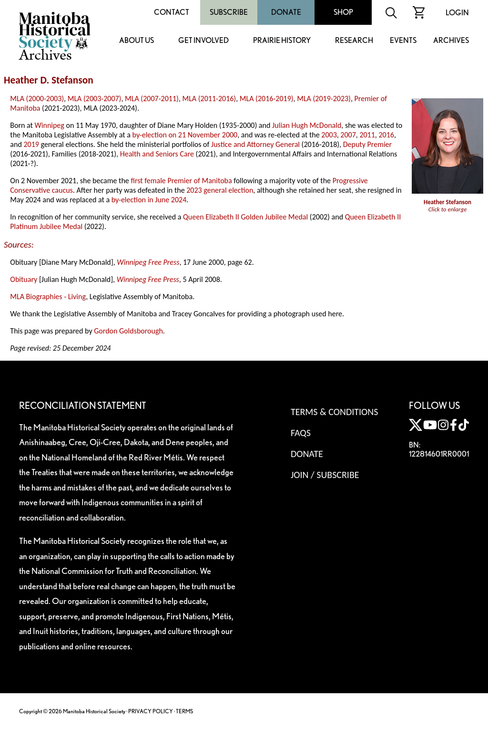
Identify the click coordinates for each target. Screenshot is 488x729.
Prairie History (282, 41)
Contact (171, 12)
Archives (451, 41)
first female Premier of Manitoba (181, 180)
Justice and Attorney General (255, 144)
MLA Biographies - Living (48, 296)
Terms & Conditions (334, 411)
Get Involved (203, 41)
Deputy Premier (367, 144)
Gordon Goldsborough (128, 330)
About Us (136, 41)
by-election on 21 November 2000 (185, 134)
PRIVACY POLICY (150, 711)
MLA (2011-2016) (209, 98)
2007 (348, 134)
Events (403, 41)
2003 (328, 134)
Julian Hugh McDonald (306, 125)
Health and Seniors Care (157, 153)
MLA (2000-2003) (37, 98)
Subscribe (229, 12)
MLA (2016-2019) (267, 98)
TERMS (184, 711)
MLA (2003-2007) (95, 98)
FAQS (301, 432)
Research (354, 41)
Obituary (23, 279)
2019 (31, 144)
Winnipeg (49, 125)
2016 (386, 134)
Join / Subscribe (325, 474)
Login (457, 12)
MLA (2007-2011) (152, 98)
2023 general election (219, 190)
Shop (343, 12)
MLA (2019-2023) (324, 98)
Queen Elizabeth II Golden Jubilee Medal (245, 216)
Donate (286, 12)
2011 (367, 134)
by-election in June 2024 (149, 199)
